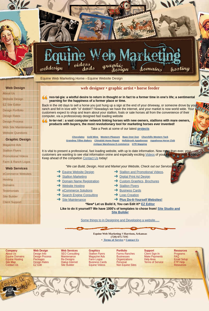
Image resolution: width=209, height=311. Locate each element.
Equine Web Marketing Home (62, 78)
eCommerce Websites (17, 173)
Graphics (94, 250)
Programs (179, 253)
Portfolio (122, 250)
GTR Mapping (139, 144)
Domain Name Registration (80, 181)
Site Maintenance (74, 200)
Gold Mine (93, 137)
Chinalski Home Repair (106, 140)
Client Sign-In (152, 253)
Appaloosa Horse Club (162, 140)
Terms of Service (113, 239)
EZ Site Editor (12, 104)
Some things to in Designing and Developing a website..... (120, 220)
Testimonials (11, 190)
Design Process (13, 121)
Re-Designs (67, 259)
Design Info (39, 253)
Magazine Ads (12, 144)
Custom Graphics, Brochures (139, 181)
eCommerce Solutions (77, 190)
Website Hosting (73, 186)
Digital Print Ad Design (135, 176)
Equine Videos (97, 265)
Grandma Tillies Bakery (79, 140)
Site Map (11, 262)
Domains (8, 185)
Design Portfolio (13, 110)
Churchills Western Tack (154, 137)
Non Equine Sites (126, 265)
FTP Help (179, 262)
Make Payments (153, 256)
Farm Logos (95, 259)
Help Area (149, 259)
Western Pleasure (110, 137)
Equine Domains (15, 256)
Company (11, 250)
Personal (122, 262)
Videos (150, 154)
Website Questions (15, 132)
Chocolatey (78, 137)
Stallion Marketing (74, 176)
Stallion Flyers (129, 186)
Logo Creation (129, 195)
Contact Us (90, 158)
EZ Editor (148, 204)
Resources (180, 250)
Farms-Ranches (126, 253)
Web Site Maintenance (17, 127)
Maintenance (68, 256)
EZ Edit (37, 265)
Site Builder (10, 196)
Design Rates (11, 115)
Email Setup (181, 259)
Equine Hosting (14, 259)
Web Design (40, 250)
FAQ (176, 256)
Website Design (13, 99)
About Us (9, 93)
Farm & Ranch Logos (16, 161)
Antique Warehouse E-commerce (111, 144)
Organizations (124, 259)
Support (149, 250)
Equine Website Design (105, 78)
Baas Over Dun (130, 137)
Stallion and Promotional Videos (141, 172)
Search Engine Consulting (80, 195)
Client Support (12, 202)
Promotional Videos (15, 156)
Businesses (123, 256)
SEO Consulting (70, 253)
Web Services (69, 250)
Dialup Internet (69, 262)
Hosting (8, 179)
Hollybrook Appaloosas (135, 140)
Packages (39, 259)
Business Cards (130, 190)
